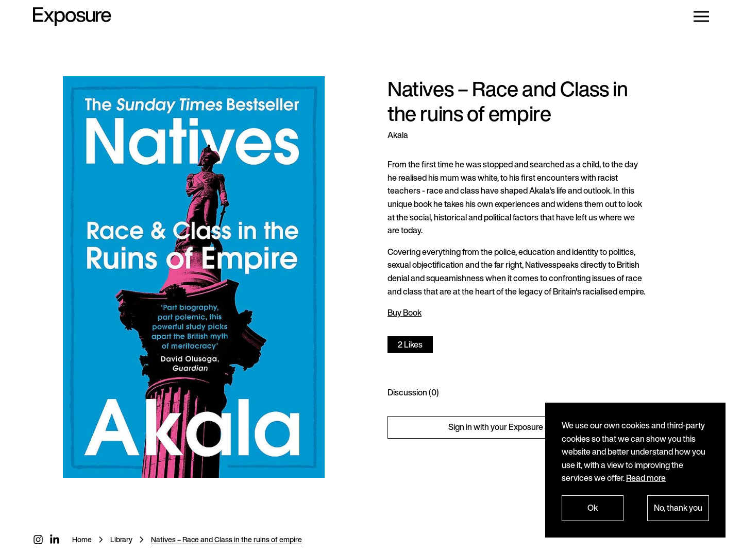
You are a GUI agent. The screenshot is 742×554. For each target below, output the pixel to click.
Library (121, 539)
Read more (646, 478)
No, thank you (678, 507)
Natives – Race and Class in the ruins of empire (226, 539)
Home (82, 539)
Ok (592, 507)
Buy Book (404, 312)
